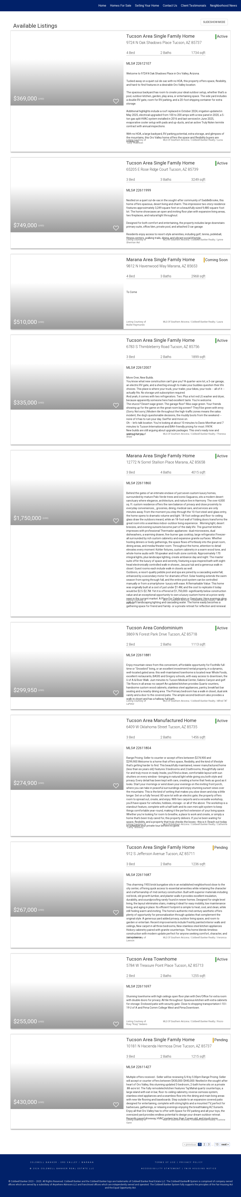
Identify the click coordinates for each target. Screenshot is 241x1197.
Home (102, 5)
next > (225, 1144)
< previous (190, 1144)
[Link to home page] (5, 5)
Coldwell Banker (43, 1162)
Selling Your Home (147, 5)
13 (216, 1144)
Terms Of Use (165, 1162)
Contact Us (170, 5)
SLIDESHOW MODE (214, 22)
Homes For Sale (120, 5)
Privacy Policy (191, 1162)
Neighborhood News (223, 5)
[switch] (116, 99)
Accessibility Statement (161, 1168)
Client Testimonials (193, 5)
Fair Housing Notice (201, 1168)
